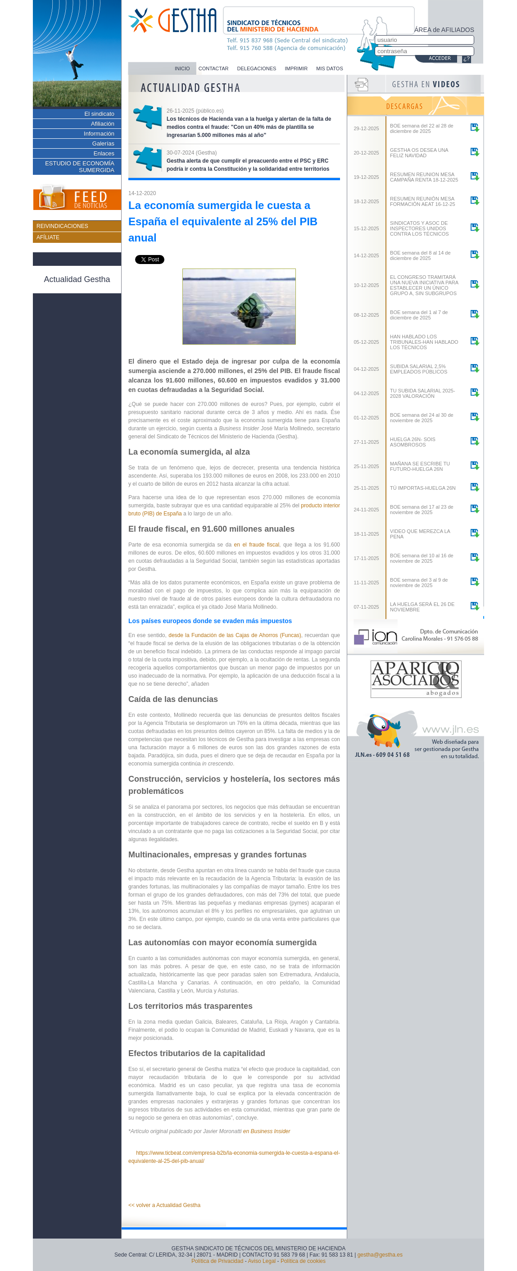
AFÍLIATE (47, 237)
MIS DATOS (329, 68)
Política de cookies (303, 1261)
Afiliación (102, 123)
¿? (466, 58)
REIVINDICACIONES (62, 226)
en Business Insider (266, 1131)
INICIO (182, 68)
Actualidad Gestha (77, 279)
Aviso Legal (262, 1261)
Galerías (103, 143)
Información (99, 133)
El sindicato (99, 113)
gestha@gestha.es (380, 1255)
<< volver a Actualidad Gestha (164, 1205)
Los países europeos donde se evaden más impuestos (210, 620)
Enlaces (104, 153)
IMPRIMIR (296, 68)
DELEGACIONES (257, 68)
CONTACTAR (214, 68)
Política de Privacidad (217, 1261)
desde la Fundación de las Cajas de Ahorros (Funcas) (234, 635)
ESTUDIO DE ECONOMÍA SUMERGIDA (79, 166)
